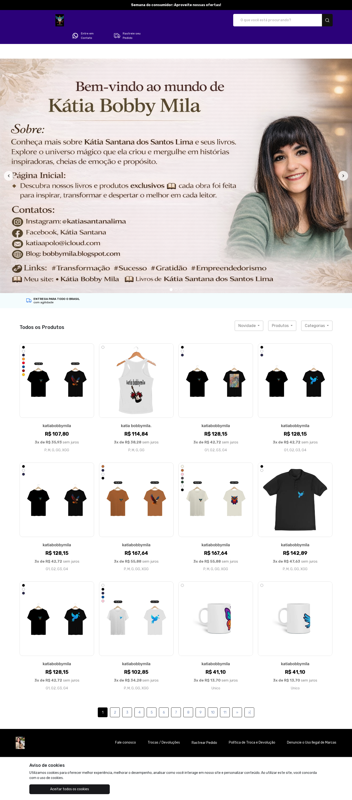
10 (213, 699)
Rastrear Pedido (204, 729)
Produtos (281, 312)
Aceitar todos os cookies (53, 789)
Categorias (315, 312)
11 (224, 699)
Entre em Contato (270, 20)
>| (249, 699)
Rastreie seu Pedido (314, 20)
